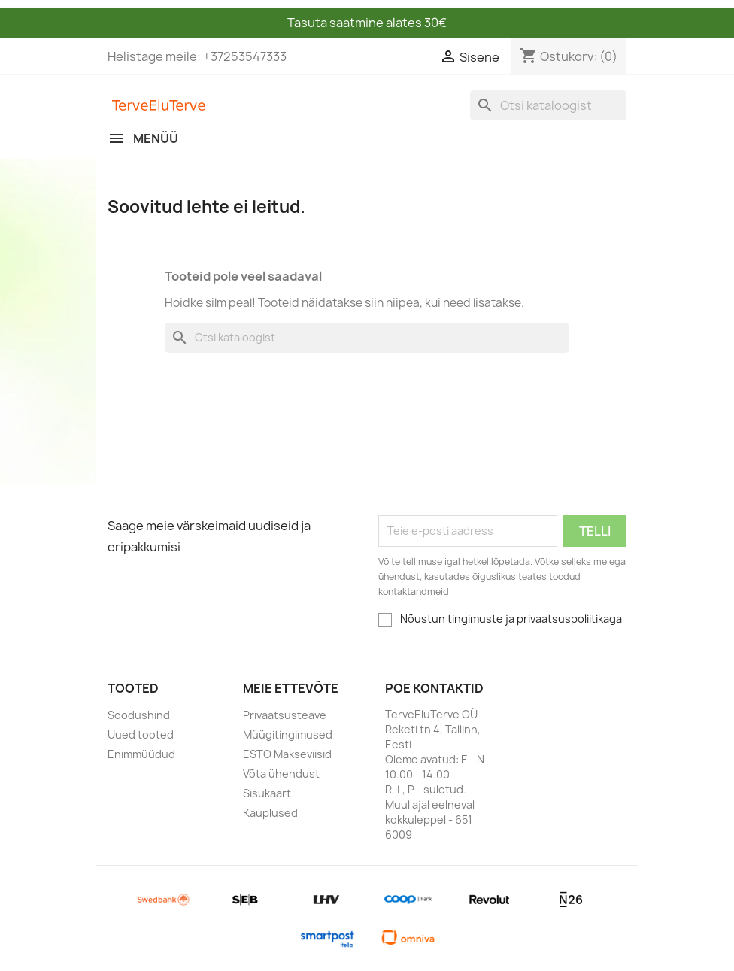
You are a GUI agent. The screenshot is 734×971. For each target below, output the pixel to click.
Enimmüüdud (141, 754)
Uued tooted (141, 734)
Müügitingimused (287, 734)
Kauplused (270, 813)
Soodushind (139, 715)
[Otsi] (548, 105)
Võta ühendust (281, 773)
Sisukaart (267, 793)
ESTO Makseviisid (287, 754)
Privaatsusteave (284, 715)
